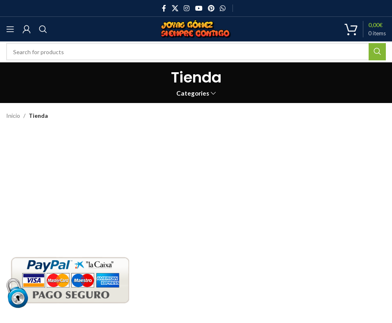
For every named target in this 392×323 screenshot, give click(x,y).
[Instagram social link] (186, 8)
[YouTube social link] (198, 8)
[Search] (43, 29)
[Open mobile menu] (10, 29)
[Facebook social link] (164, 8)
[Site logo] (196, 28)
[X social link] (175, 8)
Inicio (13, 115)
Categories (192, 93)
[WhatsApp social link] (222, 8)
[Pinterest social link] (211, 8)
